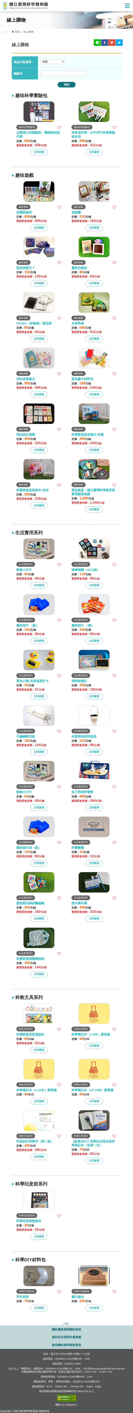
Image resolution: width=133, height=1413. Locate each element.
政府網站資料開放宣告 (66, 1345)
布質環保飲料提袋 (83, 736)
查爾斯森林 (24, 212)
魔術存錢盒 (79, 268)
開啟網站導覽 (66, 1323)
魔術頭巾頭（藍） (28, 847)
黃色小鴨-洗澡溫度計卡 (32, 681)
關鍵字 (18, 73)
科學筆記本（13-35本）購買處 (92, 1090)
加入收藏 (59, 127)
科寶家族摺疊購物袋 (30, 958)
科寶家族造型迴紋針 (30, 1034)
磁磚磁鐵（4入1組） (85, 569)
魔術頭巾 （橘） (82, 625)
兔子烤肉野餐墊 (82, 792)
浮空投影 (22, 1297)
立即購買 (39, 152)
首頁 (17, 31)
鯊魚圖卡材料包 (82, 379)
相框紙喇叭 (79, 681)
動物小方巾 (24, 569)
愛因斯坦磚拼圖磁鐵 (30, 903)
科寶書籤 (77, 847)
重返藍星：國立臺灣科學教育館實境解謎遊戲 (93, 492)
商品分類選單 (22, 62)
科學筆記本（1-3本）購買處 (90, 1034)
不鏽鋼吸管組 (25, 736)
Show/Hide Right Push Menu (127, 6)
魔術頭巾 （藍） (27, 625)
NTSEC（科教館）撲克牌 (34, 323)
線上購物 (28, 31)
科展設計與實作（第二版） (35, 1141)
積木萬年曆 (79, 903)
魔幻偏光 (77, 1297)
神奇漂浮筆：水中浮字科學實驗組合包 (93, 134)
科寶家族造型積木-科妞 (32, 490)
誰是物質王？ (25, 268)
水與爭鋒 (77, 323)
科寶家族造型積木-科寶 (87, 434)
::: (6, 31)
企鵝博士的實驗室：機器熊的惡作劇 (38, 134)
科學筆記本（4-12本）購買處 (36, 1090)
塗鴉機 (76, 212)
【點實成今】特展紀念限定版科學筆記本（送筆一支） (93, 1143)
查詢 (66, 84)
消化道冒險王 (25, 379)
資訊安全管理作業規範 (66, 1337)
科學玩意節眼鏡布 (28, 1221)
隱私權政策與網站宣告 (66, 1329)
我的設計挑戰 (25, 434)
